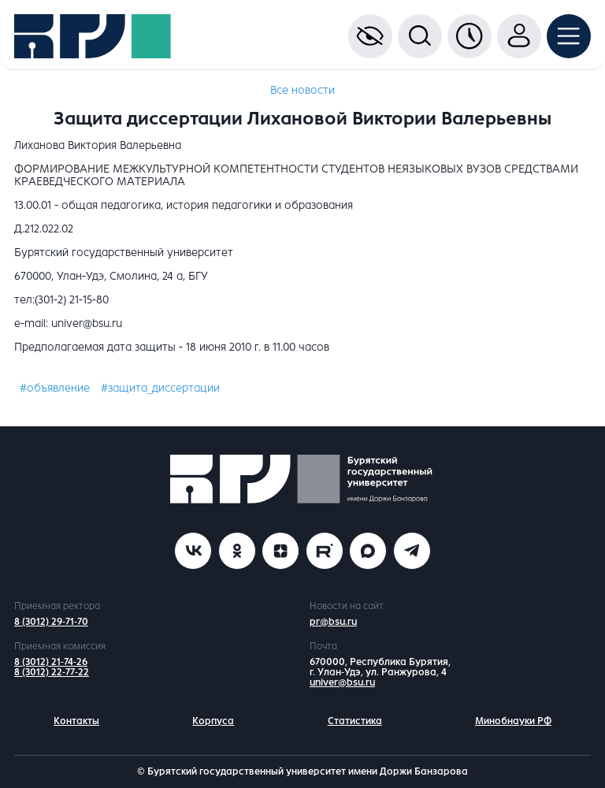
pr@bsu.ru (333, 621)
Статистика (355, 721)
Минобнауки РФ (513, 721)
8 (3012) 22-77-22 (51, 672)
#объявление (55, 388)
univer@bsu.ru (342, 682)
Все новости (302, 90)
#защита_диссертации (160, 388)
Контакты (76, 721)
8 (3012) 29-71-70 (51, 621)
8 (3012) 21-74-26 (50, 662)
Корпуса (213, 721)
